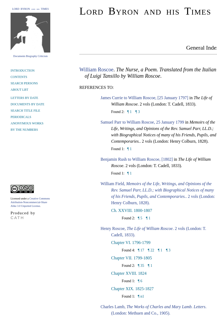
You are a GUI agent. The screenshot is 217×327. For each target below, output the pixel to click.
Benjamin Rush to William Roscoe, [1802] (137, 159)
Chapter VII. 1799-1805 (131, 258)
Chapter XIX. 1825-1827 (132, 288)
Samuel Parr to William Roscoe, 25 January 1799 (142, 122)
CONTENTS (19, 77)
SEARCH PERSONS (24, 83)
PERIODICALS (21, 117)
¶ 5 (139, 218)
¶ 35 (140, 266)
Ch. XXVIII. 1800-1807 (131, 210)
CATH (17, 217)
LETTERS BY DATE (24, 98)
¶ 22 (151, 250)
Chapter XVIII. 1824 (129, 273)
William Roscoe (96, 69)
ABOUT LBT (19, 89)
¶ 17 (140, 250)
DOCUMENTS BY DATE (27, 104)
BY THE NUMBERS (24, 130)
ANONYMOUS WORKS (27, 123)
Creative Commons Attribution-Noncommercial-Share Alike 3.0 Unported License (30, 202)
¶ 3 (137, 112)
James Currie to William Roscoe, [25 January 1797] (144, 97)
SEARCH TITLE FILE (25, 110)
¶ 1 (129, 112)
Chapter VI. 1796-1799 (131, 242)
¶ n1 (140, 296)
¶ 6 (139, 281)
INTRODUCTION (23, 70)
